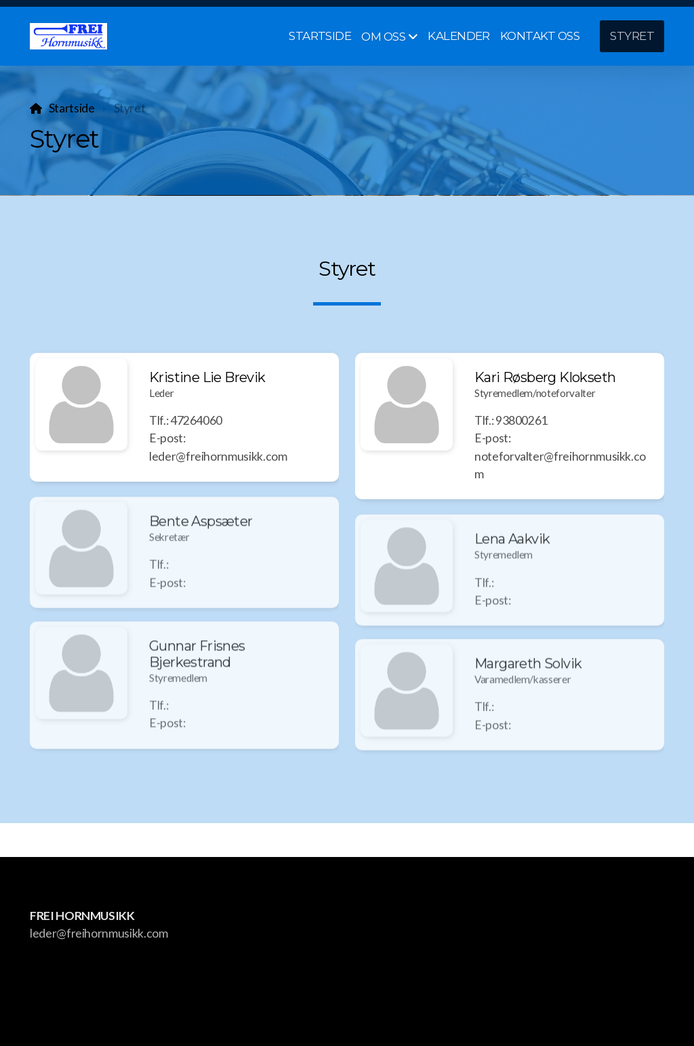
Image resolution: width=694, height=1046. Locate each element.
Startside (72, 108)
